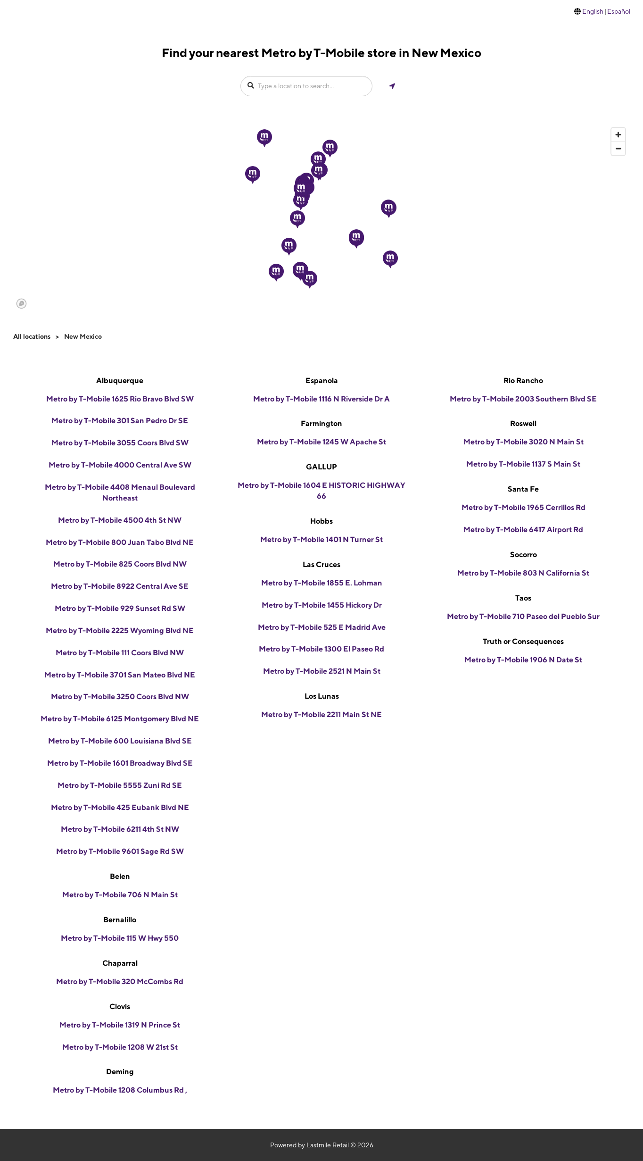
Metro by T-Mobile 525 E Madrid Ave (322, 627)
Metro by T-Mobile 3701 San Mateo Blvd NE (119, 674)
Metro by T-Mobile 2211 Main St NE (321, 714)
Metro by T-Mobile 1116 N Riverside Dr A (321, 398)
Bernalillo (119, 919)
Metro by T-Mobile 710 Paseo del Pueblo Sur (523, 616)
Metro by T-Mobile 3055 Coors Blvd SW (120, 442)
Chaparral (120, 963)
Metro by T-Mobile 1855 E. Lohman (321, 582)
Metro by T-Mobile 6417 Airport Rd (523, 529)
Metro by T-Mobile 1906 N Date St (523, 659)
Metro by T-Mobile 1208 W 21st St (120, 1047)
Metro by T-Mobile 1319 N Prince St (119, 1024)
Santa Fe (523, 488)
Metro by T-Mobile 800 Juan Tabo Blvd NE (120, 542)
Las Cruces (321, 564)
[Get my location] (392, 86)
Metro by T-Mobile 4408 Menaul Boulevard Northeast (120, 492)
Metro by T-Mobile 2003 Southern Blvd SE (523, 398)
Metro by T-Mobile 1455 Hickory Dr (322, 605)
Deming (120, 1071)
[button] (318, 160)
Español (618, 11)
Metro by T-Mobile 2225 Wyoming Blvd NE (120, 630)
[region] (321, 217)
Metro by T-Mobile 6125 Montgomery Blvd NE (120, 718)
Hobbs (321, 521)
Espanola (321, 380)
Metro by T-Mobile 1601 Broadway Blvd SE (120, 763)
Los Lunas (322, 696)
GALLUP (321, 466)
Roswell (523, 423)
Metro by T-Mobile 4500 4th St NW (119, 520)
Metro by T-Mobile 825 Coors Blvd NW (120, 564)
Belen (120, 876)
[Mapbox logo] (21, 303)
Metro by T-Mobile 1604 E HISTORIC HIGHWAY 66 (321, 491)
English (592, 11)
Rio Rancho (523, 380)
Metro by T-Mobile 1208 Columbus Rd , (120, 1090)
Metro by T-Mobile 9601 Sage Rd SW (120, 851)
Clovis (119, 1006)
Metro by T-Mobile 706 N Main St (120, 894)
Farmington (321, 423)
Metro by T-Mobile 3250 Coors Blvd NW (120, 696)
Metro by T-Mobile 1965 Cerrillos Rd (523, 507)
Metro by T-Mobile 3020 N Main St (523, 441)
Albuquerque (119, 380)
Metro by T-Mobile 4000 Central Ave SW (120, 464)
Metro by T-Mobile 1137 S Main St (523, 463)
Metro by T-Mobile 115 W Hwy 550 (120, 938)
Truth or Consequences (523, 641)
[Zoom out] (618, 148)
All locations (31, 336)
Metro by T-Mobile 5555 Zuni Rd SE (120, 785)
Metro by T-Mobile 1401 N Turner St (321, 539)
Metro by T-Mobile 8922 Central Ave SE (120, 586)
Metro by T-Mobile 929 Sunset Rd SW (120, 608)
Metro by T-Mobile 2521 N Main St (321, 671)
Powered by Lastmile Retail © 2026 (321, 1145)
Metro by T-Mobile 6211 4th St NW (120, 829)
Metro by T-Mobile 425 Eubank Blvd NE (120, 807)
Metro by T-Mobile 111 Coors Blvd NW (120, 652)
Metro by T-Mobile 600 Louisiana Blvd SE (120, 740)
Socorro (523, 554)
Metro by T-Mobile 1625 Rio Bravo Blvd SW (120, 398)
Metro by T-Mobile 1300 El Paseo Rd (321, 648)
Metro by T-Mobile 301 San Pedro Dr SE (119, 420)
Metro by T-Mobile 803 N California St (523, 572)
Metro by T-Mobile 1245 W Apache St (321, 441)
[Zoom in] (618, 135)
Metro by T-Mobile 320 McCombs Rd (119, 981)
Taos (523, 597)
